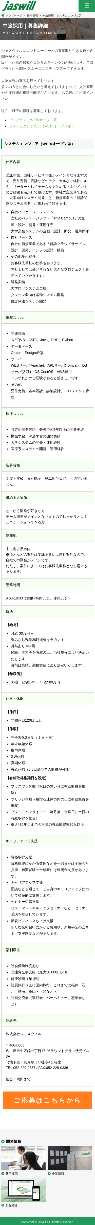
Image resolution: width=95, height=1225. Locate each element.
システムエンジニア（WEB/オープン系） (42, 126)
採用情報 (32, 15)
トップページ (12, 15)
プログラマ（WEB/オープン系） (35, 120)
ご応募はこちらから (48, 1100)
